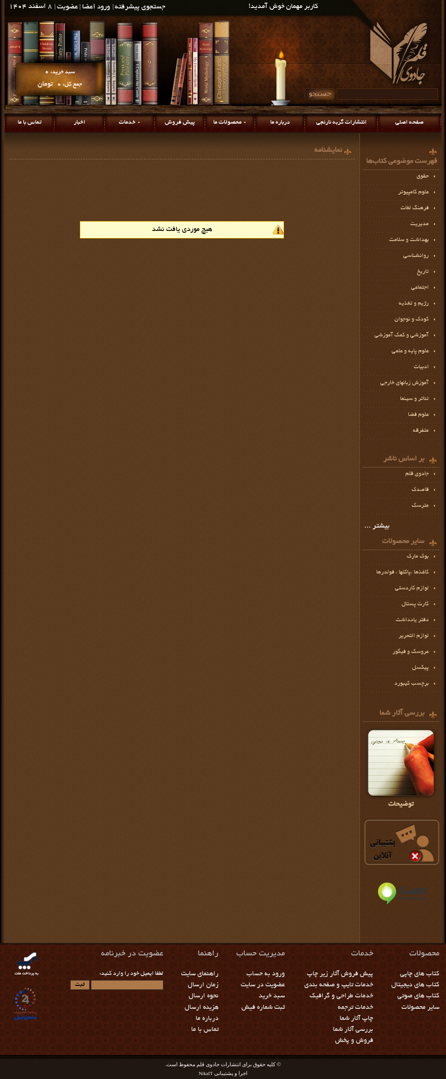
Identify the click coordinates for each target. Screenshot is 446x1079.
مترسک (420, 506)
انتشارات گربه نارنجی (341, 122)
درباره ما (280, 122)
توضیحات (401, 767)
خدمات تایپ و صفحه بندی (338, 984)
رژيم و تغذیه (414, 304)
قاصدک (420, 490)
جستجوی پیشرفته (140, 7)
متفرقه (421, 431)
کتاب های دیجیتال (415, 984)
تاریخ (423, 272)
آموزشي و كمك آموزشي (401, 335)
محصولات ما (227, 122)
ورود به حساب (265, 973)
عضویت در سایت (263, 984)
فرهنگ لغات (415, 208)
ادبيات (421, 367)
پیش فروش (180, 122)
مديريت (419, 224)
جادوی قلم (417, 474)
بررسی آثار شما (353, 1029)
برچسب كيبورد (411, 684)
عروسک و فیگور (411, 652)
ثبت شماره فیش (263, 1007)
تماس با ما (30, 122)
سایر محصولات (420, 1007)
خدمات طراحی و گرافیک (341, 996)
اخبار (79, 122)
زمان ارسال (203, 984)
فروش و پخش (354, 1040)
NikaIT (206, 1073)
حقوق (422, 177)
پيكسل (420, 668)
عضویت (67, 7)
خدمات (127, 122)
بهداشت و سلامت (409, 240)
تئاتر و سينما (414, 399)
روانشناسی (416, 256)
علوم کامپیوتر (413, 192)
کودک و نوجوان (411, 320)
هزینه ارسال (202, 1007)
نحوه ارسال (204, 996)
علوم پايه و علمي (410, 351)
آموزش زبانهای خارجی (404, 383)
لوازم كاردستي (412, 588)
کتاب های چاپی (419, 973)
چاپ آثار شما (356, 1018)
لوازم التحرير (414, 636)
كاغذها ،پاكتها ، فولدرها (402, 573)
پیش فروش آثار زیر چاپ (340, 973)
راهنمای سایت (200, 973)
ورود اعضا (96, 7)
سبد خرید (272, 996)
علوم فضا (418, 415)
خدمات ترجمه (355, 1007)
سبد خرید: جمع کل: (60, 78)
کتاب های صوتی (418, 996)
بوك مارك (418, 557)
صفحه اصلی (409, 122)
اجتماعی (420, 288)
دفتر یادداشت (412, 620)
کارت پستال (415, 604)
